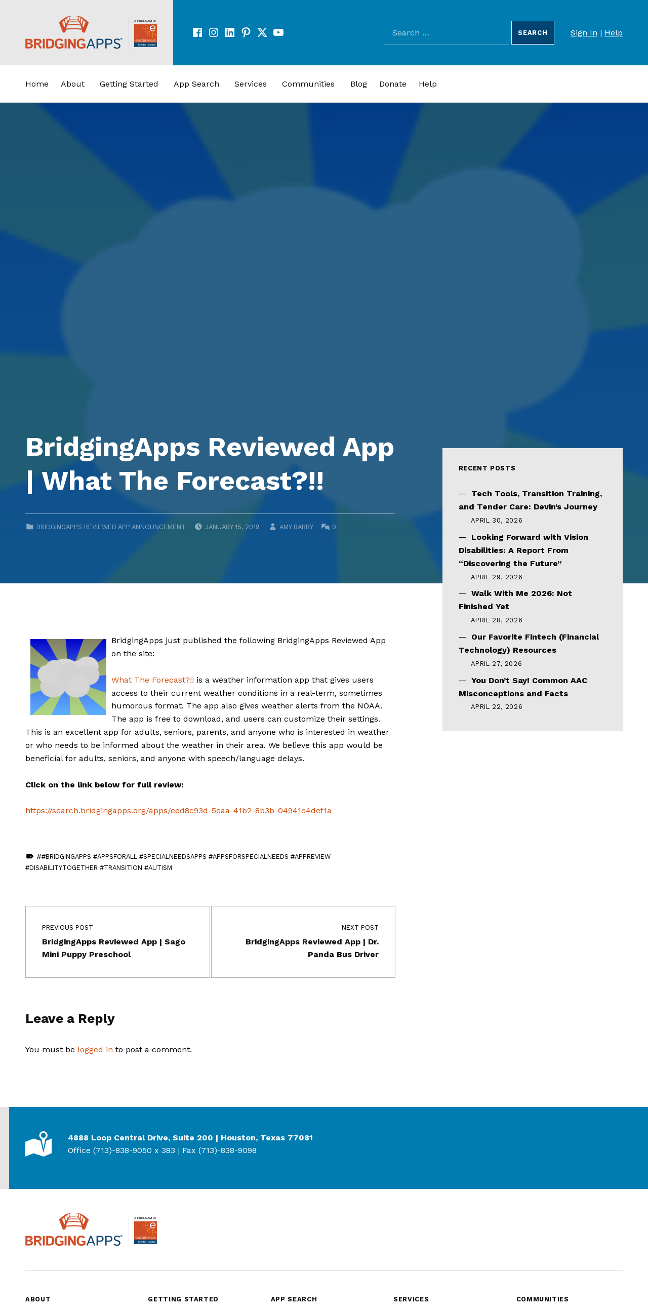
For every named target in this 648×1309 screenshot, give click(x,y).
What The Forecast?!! (152, 680)
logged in (95, 1049)
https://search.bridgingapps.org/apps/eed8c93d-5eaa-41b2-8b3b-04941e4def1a (178, 810)
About (73, 84)
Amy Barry (296, 527)
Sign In (584, 32)
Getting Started (129, 84)
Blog (358, 84)
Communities (308, 84)
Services (250, 84)
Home (37, 84)
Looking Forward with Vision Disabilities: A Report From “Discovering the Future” (523, 550)
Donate (393, 84)
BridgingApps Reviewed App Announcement (111, 527)
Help (613, 32)
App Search (196, 84)
